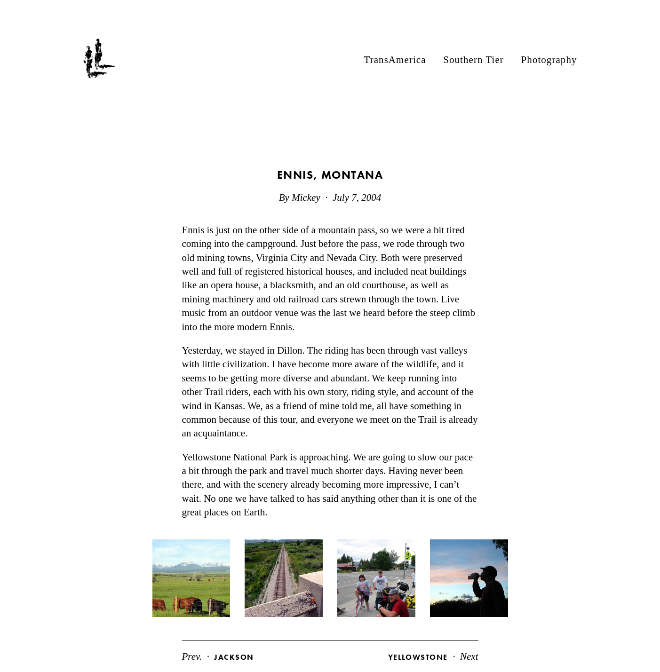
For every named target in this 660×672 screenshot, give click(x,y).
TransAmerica (395, 59)
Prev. (218, 656)
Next (433, 656)
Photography (549, 59)
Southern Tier (473, 59)
